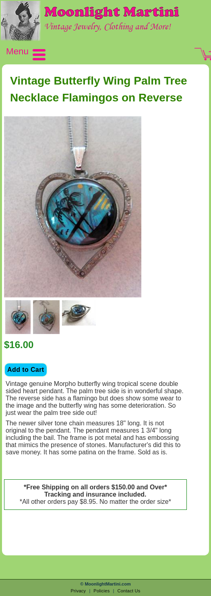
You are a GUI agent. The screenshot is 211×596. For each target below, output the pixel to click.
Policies (101, 590)
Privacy (78, 590)
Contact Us (128, 590)
